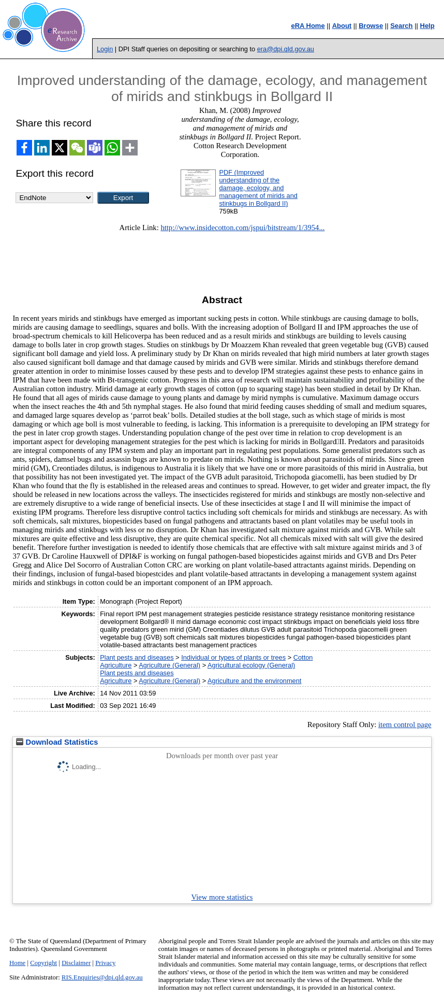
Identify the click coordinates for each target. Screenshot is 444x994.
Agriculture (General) (169, 665)
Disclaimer (76, 963)
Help (427, 26)
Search (401, 26)
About (342, 26)
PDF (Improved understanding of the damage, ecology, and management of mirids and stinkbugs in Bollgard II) (258, 187)
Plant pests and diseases (136, 657)
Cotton (303, 657)
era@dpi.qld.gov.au (285, 49)
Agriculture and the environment (254, 681)
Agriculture (115, 665)
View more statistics (222, 897)
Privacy (105, 963)
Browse (371, 26)
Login (105, 49)
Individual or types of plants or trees (233, 657)
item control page (405, 724)
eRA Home (307, 26)
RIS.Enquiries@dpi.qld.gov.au (102, 977)
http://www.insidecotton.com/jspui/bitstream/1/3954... (242, 227)
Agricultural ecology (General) (251, 665)
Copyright (43, 963)
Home (17, 963)
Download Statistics (57, 742)
